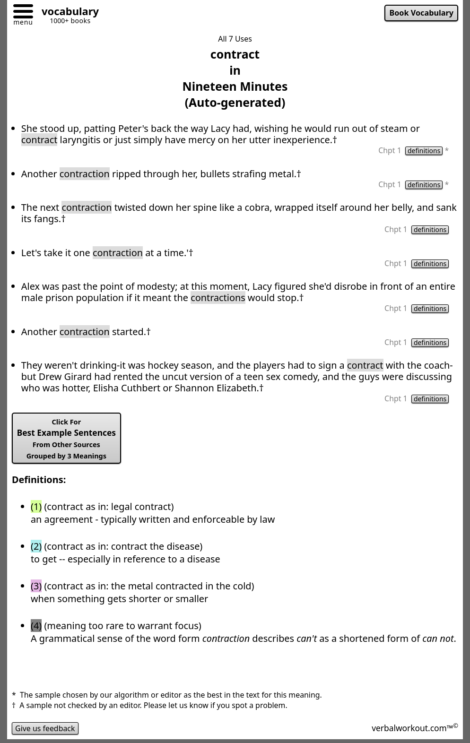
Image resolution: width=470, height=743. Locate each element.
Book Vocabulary (421, 13)
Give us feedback (45, 728)
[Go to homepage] (67, 12)
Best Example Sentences (66, 438)
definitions (424, 151)
